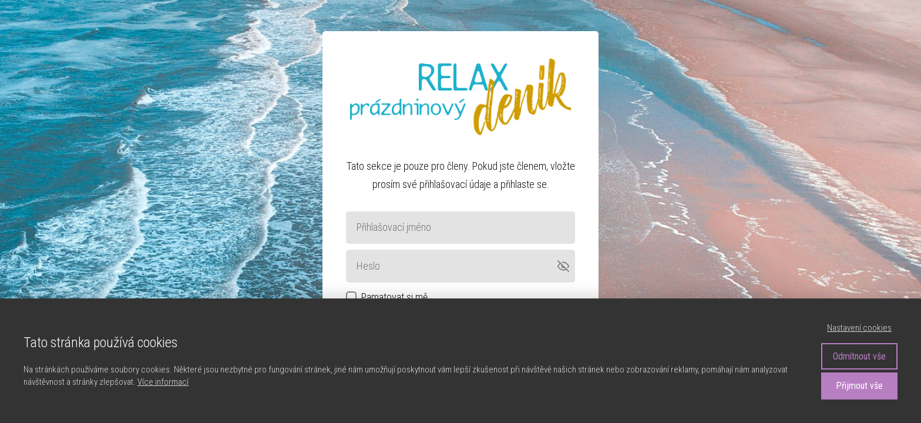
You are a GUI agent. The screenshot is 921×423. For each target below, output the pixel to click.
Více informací (163, 382)
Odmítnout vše (859, 356)
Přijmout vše (859, 385)
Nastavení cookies (859, 328)
